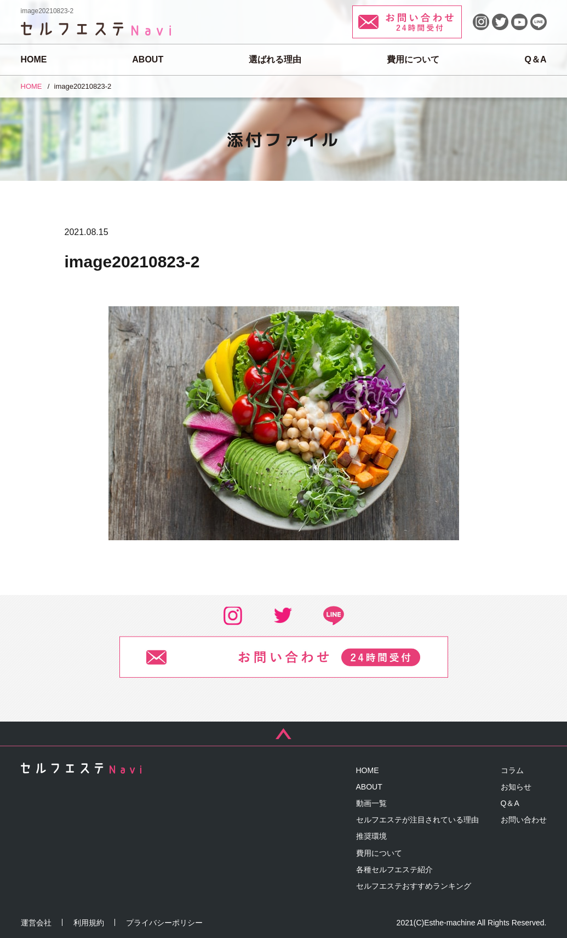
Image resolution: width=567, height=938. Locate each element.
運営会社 (36, 922)
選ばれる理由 (275, 59)
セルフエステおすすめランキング (413, 886)
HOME (34, 59)
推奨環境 (371, 836)
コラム (512, 770)
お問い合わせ (524, 819)
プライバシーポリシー (164, 922)
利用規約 (88, 922)
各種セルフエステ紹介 (394, 869)
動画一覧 (371, 803)
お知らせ (516, 786)
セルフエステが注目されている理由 (417, 819)
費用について (413, 59)
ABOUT (147, 59)
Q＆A (535, 59)
